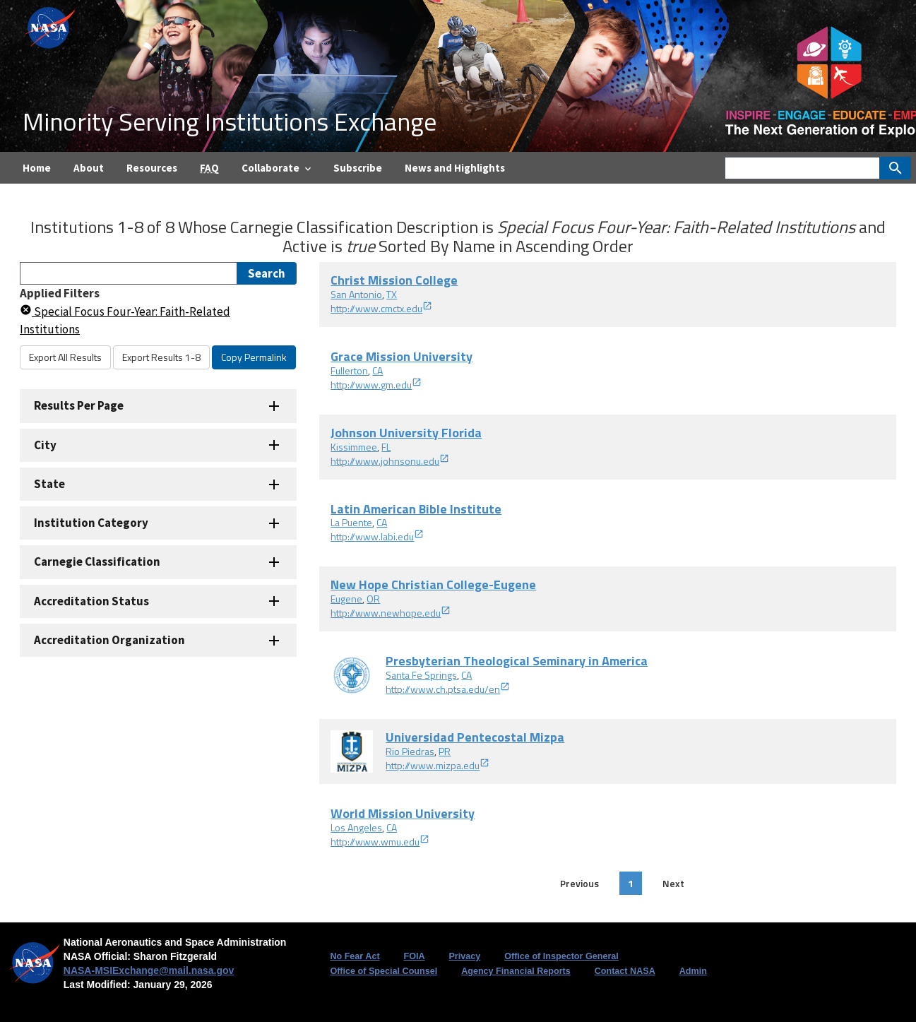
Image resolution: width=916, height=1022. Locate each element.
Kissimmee (354, 446)
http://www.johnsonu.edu (390, 460)
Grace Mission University (401, 356)
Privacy (464, 956)
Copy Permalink (254, 357)
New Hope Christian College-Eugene (433, 584)
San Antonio (356, 294)
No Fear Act (354, 956)
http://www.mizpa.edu (437, 765)
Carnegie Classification (97, 561)
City (45, 445)
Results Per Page (79, 405)
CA (377, 370)
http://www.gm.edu (376, 384)
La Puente (351, 522)
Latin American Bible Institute (416, 508)
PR (445, 751)
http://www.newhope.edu (391, 612)
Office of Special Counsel (383, 971)
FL (386, 446)
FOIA (413, 956)
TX (391, 294)
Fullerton (349, 370)
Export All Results (65, 357)
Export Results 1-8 (161, 357)
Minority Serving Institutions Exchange (229, 121)
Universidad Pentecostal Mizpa (475, 737)
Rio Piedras (410, 751)
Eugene (346, 598)
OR (373, 598)
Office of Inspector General (561, 956)
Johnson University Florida (406, 432)
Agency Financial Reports (516, 971)
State (49, 484)
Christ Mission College (394, 280)
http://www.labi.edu (377, 536)
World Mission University (403, 813)
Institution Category (91, 522)
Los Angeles (356, 827)
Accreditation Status (91, 601)
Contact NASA (625, 971)
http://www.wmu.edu (380, 841)
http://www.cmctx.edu (381, 308)
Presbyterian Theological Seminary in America (517, 660)
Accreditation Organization (109, 640)
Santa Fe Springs (421, 674)
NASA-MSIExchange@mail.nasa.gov (149, 970)
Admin (693, 971)
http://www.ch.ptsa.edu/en (448, 689)
